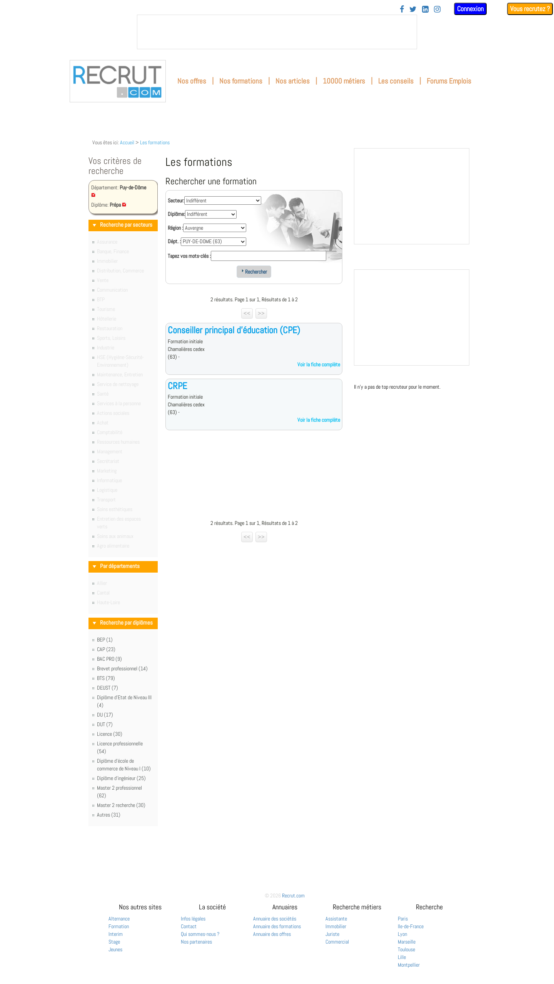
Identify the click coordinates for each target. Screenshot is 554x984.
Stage (114, 941)
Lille (402, 957)
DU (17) (105, 714)
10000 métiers (344, 81)
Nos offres (191, 81)
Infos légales (193, 918)
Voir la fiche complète (318, 364)
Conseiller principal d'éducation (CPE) (234, 330)
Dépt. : (174, 241)
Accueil (127, 142)
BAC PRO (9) (109, 658)
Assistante (336, 918)
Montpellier (409, 964)
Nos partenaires (196, 941)
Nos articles (292, 81)
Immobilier (335, 926)
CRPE (177, 386)
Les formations (155, 142)
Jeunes (115, 949)
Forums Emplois (449, 81)
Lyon (402, 934)
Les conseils (396, 81)
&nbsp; (277, 32)
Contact (189, 926)
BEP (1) (105, 639)
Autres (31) (108, 814)
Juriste (332, 934)
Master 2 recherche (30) (121, 805)
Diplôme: (176, 213)
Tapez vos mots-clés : (189, 255)
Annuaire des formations (277, 926)
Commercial (337, 941)
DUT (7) (105, 724)
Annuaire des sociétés (274, 918)
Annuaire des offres (272, 934)
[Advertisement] (253, 477)
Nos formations (240, 81)
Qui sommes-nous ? (200, 934)
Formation (118, 926)
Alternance (119, 918)
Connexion (470, 8)
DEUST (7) (107, 687)
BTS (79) (106, 678)
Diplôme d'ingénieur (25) (121, 778)
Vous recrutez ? (530, 8)
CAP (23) (106, 649)
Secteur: (176, 200)
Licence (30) (109, 733)
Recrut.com (293, 895)
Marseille (407, 941)
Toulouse (406, 949)
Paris (403, 918)
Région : (175, 227)
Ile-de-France (411, 926)
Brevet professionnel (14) (122, 668)
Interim (115, 934)
